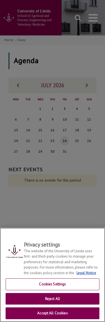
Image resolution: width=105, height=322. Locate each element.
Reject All (52, 302)
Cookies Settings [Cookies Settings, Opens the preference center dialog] (52, 287)
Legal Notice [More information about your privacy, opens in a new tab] (86, 276)
